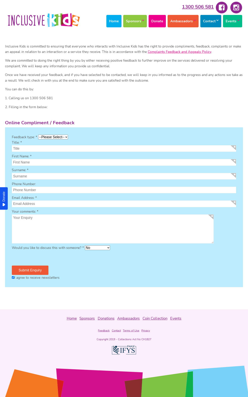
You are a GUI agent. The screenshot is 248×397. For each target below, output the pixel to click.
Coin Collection (155, 318)
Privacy (145, 330)
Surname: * (20, 170)
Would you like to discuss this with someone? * (48, 247)
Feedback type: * (24, 137)
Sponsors (133, 21)
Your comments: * (25, 211)
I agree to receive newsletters (35, 277)
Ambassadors (181, 21)
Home (114, 21)
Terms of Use (131, 330)
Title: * (17, 142)
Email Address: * (24, 197)
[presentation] (41, 258)
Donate (157, 21)
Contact (209, 21)
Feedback (104, 330)
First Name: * (22, 156)
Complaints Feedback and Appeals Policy (179, 51)
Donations (106, 318)
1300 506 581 (198, 6)
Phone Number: (24, 184)
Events (231, 21)
